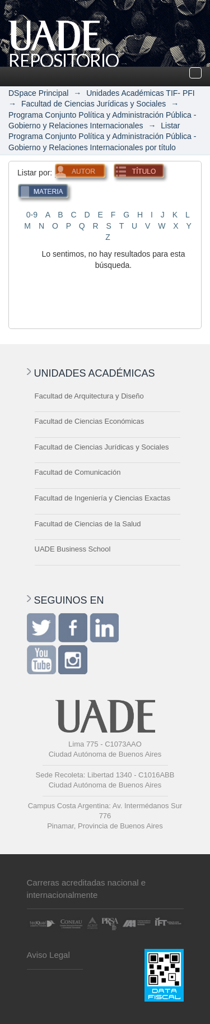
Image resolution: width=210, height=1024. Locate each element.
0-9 (32, 214)
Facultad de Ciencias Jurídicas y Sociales (93, 103)
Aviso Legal (48, 955)
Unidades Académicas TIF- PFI (140, 93)
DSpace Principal (38, 93)
